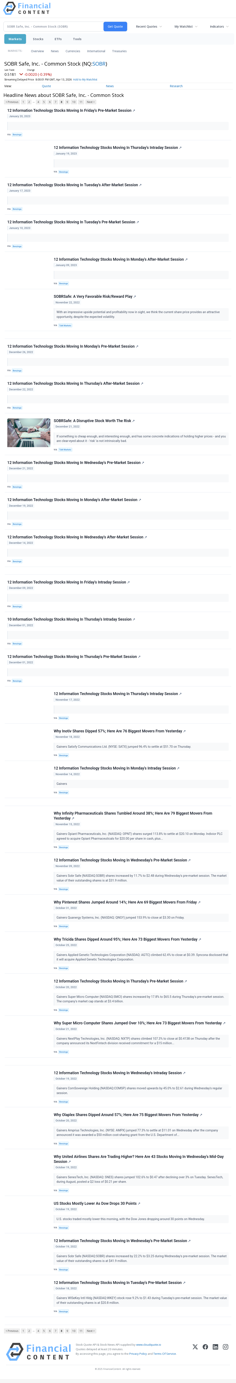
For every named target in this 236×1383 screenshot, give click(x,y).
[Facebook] (205, 1355)
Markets (15, 39)
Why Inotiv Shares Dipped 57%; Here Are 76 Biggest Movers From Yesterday (120, 733)
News (55, 51)
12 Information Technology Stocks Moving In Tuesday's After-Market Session (74, 185)
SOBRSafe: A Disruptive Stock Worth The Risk (94, 422)
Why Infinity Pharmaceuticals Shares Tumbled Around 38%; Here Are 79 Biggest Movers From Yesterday (133, 818)
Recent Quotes (146, 26)
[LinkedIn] (215, 1355)
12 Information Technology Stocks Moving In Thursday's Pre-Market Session (73, 658)
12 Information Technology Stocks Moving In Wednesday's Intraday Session (119, 1076)
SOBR (99, 63)
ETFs (58, 39)
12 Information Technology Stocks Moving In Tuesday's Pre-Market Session (73, 222)
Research (176, 86)
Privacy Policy (138, 1357)
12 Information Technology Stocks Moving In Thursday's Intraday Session (118, 148)
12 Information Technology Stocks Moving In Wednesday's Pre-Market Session (75, 464)
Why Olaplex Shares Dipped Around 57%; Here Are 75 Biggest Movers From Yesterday (128, 1118)
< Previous (12, 102)
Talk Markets (65, 326)
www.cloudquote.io (148, 1348)
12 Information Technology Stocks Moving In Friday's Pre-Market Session (71, 110)
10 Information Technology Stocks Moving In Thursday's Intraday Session (71, 621)
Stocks (38, 39)
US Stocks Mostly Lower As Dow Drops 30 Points (97, 1207)
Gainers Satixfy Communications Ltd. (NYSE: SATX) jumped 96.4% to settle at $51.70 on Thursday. (124, 749)
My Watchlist (183, 26)
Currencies (73, 51)
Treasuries (119, 51)
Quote (46, 86)
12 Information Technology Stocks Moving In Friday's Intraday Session (68, 584)
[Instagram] (225, 1355)
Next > (91, 102)
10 (73, 102)
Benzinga (17, 135)
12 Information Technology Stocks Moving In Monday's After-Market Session (121, 260)
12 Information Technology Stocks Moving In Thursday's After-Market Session (75, 384)
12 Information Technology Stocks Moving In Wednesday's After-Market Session (77, 538)
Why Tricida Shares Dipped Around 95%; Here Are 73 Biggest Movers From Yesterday (127, 942)
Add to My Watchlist (85, 79)
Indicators (217, 26)
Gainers (62, 786)
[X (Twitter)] (195, 1355)
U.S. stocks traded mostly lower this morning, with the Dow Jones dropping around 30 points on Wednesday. (131, 1222)
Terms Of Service (164, 1357)
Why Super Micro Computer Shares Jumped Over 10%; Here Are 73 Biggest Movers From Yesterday (139, 1026)
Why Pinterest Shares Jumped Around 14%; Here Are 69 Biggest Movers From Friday (127, 905)
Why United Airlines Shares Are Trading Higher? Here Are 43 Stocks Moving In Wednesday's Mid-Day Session (139, 1162)
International (96, 51)
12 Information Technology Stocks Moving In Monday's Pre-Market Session (72, 347)
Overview (37, 51)
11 (81, 102)
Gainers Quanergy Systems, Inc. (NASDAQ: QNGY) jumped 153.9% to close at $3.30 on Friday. (121, 920)
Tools (77, 39)
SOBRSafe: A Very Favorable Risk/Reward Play (95, 297)
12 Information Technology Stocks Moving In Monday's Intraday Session (116, 770)
